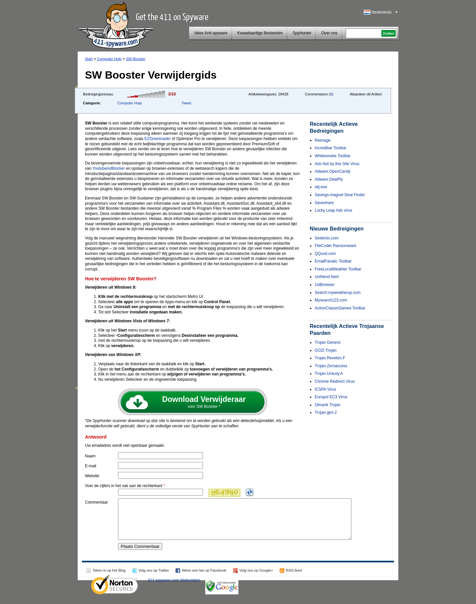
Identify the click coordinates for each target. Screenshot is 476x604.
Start (89, 59)
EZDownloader (157, 138)
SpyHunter (302, 33)
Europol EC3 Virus (331, 397)
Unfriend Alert (327, 276)
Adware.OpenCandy (332, 171)
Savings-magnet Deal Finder (340, 195)
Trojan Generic (328, 342)
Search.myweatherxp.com (338, 292)
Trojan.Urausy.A (329, 373)
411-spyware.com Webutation (174, 588)
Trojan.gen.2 (326, 412)
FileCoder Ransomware (335, 245)
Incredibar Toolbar (330, 148)
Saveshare (324, 202)
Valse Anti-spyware (210, 33)
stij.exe (321, 187)
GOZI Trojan (326, 350)
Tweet (186, 103)
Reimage (323, 140)
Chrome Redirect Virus (335, 381)
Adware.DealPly (329, 179)
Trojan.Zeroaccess (331, 366)
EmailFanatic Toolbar (333, 261)
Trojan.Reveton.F (330, 358)
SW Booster (135, 59)
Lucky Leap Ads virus (333, 210)
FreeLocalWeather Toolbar (338, 269)
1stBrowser (325, 284)
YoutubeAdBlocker (108, 168)
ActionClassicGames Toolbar (340, 308)
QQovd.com (325, 253)
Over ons (329, 33)
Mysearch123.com (331, 300)
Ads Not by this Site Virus (337, 163)
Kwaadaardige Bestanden (260, 33)
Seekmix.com (326, 238)
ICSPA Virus (325, 389)
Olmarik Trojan (327, 405)
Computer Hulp (109, 59)
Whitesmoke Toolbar (333, 156)
